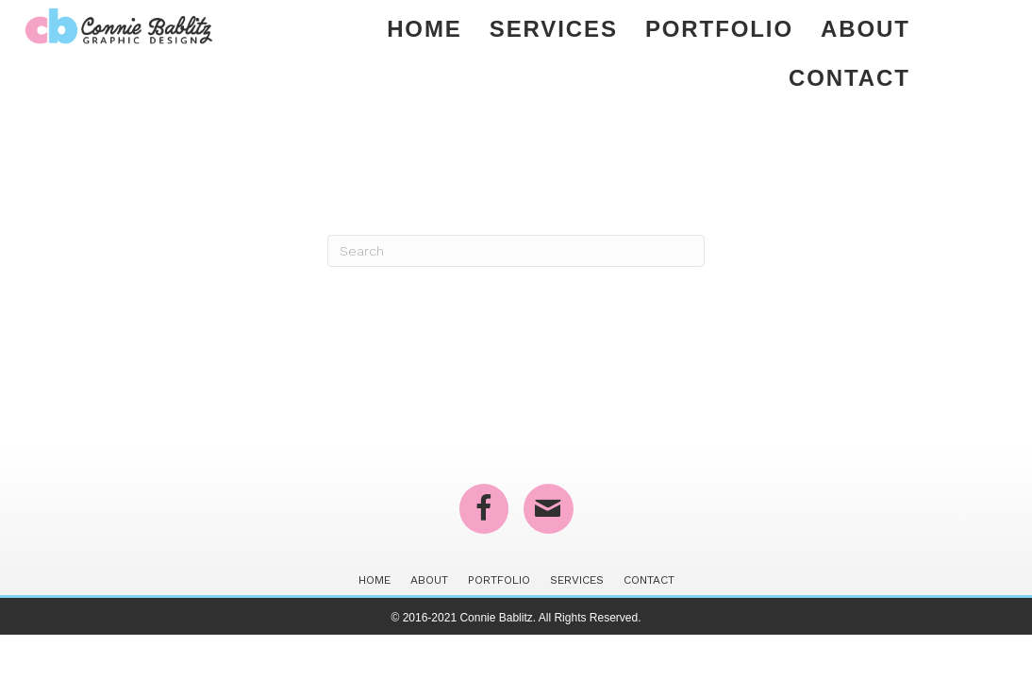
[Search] (516, 251)
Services (554, 28)
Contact (849, 78)
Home (424, 28)
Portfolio (719, 28)
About (865, 28)
